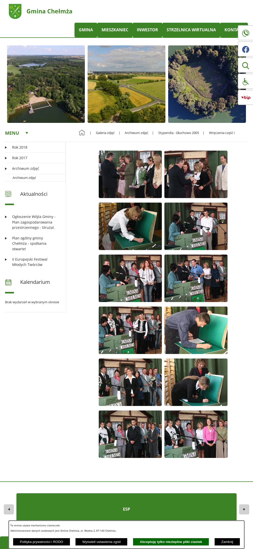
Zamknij (227, 542)
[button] (245, 65)
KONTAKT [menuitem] (234, 30)
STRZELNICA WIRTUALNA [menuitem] (191, 30)
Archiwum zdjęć (24, 177)
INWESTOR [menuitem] (147, 30)
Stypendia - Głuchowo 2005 (178, 132)
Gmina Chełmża (49, 11)
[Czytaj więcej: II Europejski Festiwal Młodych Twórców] (32, 262)
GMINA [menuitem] (86, 30)
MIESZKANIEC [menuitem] (115, 30)
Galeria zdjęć (105, 132)
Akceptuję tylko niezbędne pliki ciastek (171, 542)
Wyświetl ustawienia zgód (101, 542)
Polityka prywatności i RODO (41, 542)
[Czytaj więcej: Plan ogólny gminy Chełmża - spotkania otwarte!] (32, 243)
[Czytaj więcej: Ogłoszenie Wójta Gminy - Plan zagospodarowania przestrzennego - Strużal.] (32, 222)
